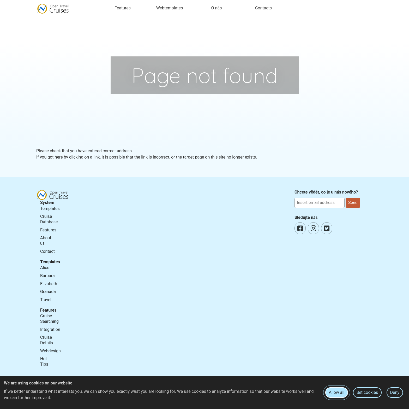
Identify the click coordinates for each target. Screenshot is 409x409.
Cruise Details (46, 340)
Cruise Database (49, 219)
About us (45, 240)
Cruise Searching (49, 318)
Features (48, 229)
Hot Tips (44, 361)
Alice (44, 267)
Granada (48, 291)
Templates (50, 208)
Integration (50, 329)
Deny (394, 392)
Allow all (337, 392)
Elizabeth (48, 283)
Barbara (47, 275)
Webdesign (50, 350)
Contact (47, 251)
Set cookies (367, 392)
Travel (45, 299)
